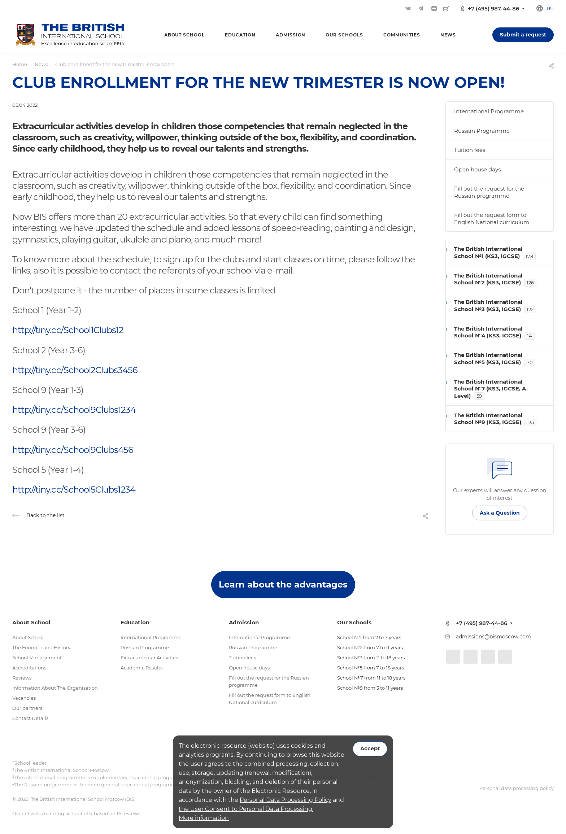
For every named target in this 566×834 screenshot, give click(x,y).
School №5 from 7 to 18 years (370, 668)
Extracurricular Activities (149, 657)
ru (550, 8)
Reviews (21, 678)
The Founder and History (41, 647)
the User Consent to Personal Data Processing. (246, 808)
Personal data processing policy (516, 788)
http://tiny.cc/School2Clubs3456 (75, 370)
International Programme (489, 111)
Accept (370, 748)
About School (28, 637)
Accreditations (29, 668)
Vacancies (24, 698)
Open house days (477, 169)
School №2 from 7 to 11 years (370, 647)
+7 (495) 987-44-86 (493, 8)
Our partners (27, 708)
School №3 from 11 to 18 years (371, 657)
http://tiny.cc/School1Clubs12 (67, 330)
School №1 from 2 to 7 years (369, 637)
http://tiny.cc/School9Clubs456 (72, 450)
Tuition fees (469, 150)
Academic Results (141, 668)
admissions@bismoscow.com (493, 636)
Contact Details (30, 718)
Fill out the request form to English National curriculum (491, 218)
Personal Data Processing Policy (285, 799)
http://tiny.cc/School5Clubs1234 (73, 489)
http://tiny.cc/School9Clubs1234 (74, 410)
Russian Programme (482, 130)
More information (204, 818)
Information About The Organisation (55, 688)
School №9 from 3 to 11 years (370, 688)
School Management (37, 657)
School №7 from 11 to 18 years (371, 678)
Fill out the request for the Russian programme (489, 192)
